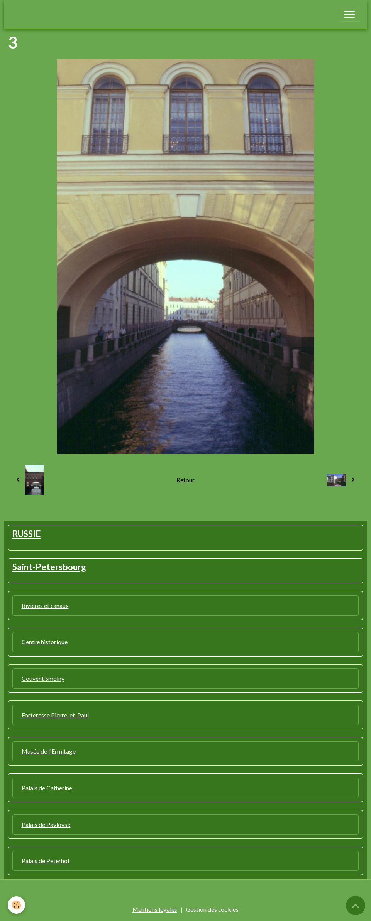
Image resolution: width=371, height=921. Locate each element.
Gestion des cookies (212, 909)
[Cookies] (16, 905)
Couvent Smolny (43, 678)
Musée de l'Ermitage (49, 751)
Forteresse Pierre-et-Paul (55, 715)
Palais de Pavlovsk (46, 824)
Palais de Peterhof (46, 860)
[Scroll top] (355, 905)
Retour (185, 479)
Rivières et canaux (45, 605)
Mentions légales (154, 909)
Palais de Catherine (47, 787)
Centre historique (45, 641)
